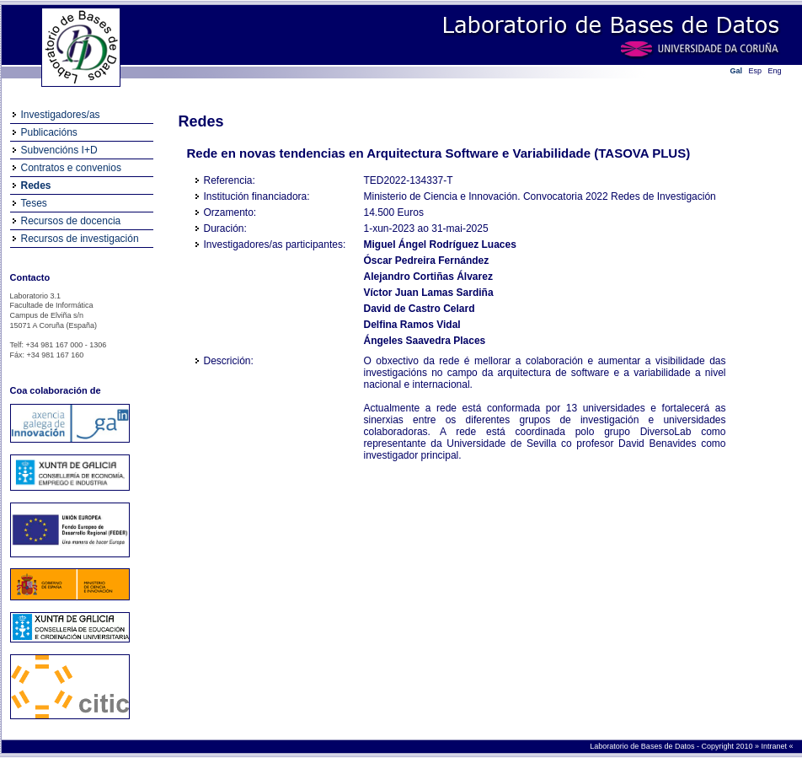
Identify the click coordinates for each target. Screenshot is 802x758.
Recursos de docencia (71, 221)
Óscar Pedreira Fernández (426, 260)
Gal (736, 71)
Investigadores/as (60, 115)
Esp (755, 71)
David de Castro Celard (419, 308)
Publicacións (49, 132)
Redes (36, 185)
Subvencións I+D (59, 150)
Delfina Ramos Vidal (412, 325)
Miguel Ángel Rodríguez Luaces (440, 244)
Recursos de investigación (80, 239)
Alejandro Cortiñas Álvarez (428, 276)
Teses (34, 203)
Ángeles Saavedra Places (425, 341)
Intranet (775, 746)
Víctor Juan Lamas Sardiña (429, 292)
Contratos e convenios (71, 168)
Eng (775, 71)
